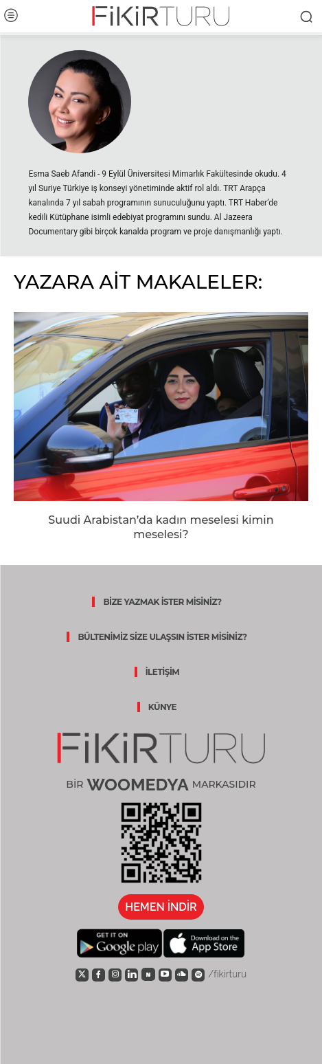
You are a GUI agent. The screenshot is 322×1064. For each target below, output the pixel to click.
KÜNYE (162, 707)
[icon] (82, 973)
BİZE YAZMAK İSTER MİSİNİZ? (162, 602)
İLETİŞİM (163, 672)
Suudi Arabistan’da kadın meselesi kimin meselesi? (160, 527)
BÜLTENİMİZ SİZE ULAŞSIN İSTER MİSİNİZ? (162, 637)
